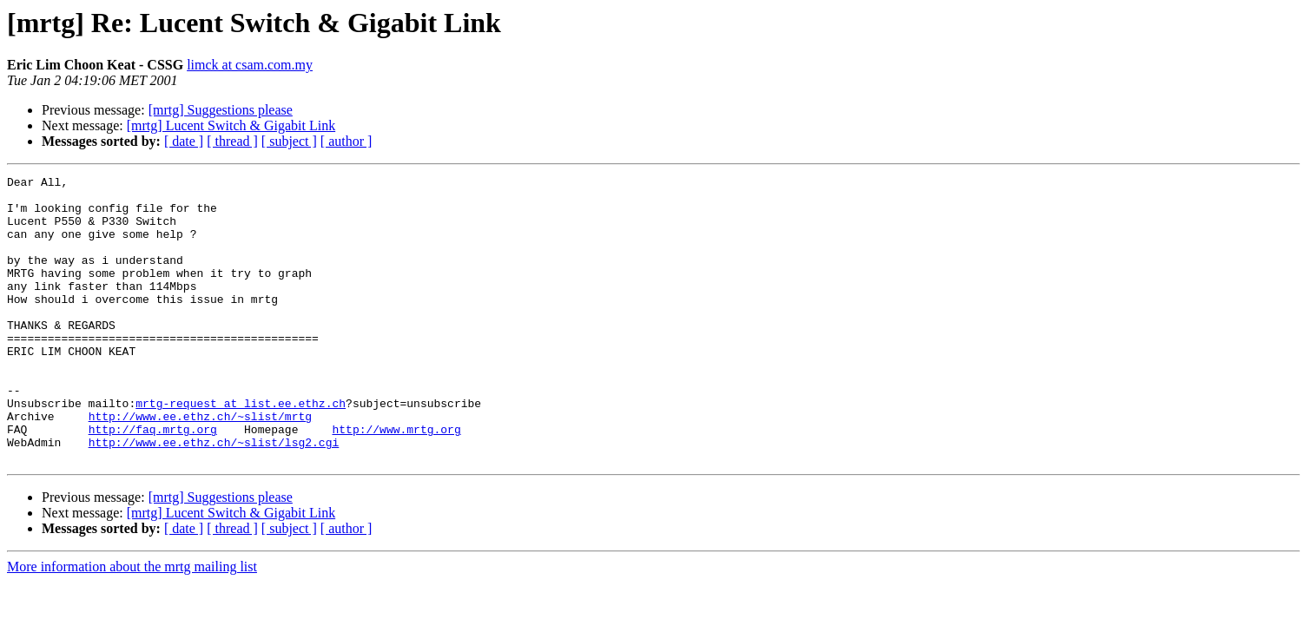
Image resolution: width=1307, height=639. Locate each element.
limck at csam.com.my (250, 64)
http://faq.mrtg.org (153, 481)
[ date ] (183, 141)
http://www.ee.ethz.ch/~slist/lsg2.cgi (214, 496)
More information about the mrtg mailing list (132, 623)
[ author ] (346, 141)
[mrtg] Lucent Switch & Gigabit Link (231, 125)
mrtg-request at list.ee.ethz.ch (240, 450)
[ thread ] (232, 141)
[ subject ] (289, 141)
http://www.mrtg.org (396, 481)
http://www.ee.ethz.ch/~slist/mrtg (200, 465)
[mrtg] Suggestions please (221, 109)
